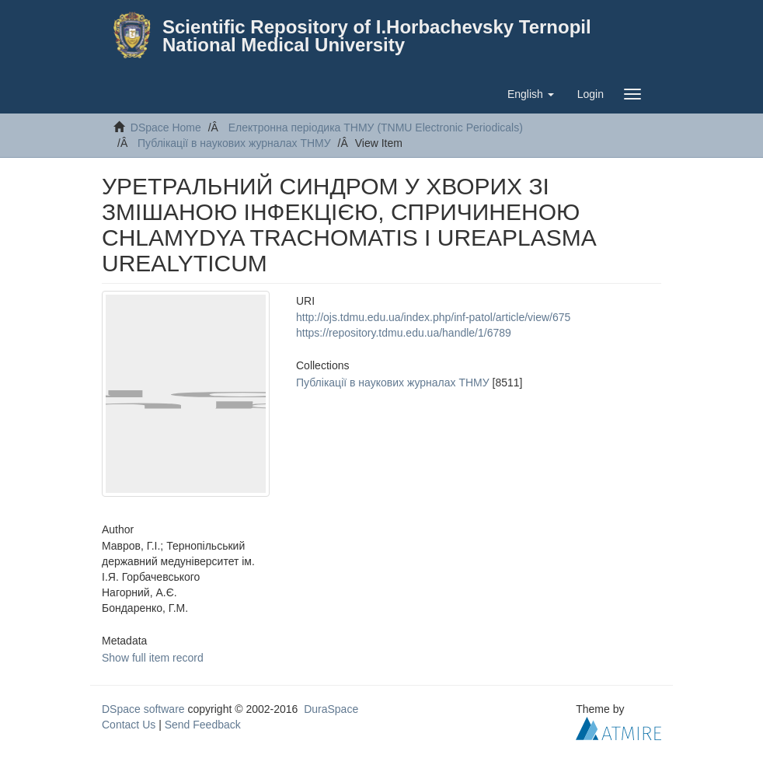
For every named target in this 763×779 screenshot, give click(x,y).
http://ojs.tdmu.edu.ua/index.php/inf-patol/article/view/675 (433, 317)
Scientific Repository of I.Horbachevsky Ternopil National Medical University (376, 35)
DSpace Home (166, 127)
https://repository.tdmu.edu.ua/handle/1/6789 (403, 333)
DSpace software (143, 709)
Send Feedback (203, 724)
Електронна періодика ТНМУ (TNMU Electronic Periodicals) (375, 127)
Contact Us (128, 724)
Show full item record (153, 657)
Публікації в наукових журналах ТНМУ (234, 143)
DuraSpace (331, 709)
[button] (531, 94)
